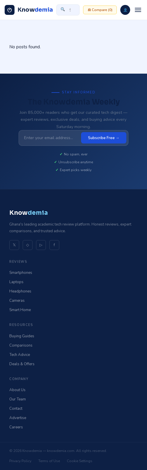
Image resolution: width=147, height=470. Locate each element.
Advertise (17, 418)
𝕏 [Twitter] (14, 245)
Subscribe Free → (103, 138)
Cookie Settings (79, 461)
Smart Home (20, 310)
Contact (15, 408)
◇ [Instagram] (27, 245)
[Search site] (68, 10)
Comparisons (21, 345)
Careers (16, 427)
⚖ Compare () (100, 10)
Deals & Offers (22, 364)
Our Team (17, 399)
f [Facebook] (54, 245)
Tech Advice (19, 354)
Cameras (17, 300)
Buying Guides (21, 336)
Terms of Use (49, 461)
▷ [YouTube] (41, 245)
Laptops (16, 282)
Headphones (20, 291)
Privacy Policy (20, 461)
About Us (17, 390)
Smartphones (20, 272)
